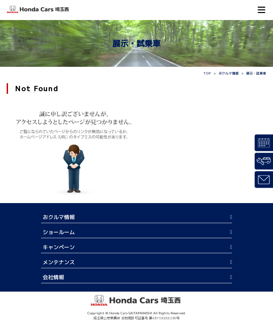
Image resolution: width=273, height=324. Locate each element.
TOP (207, 73)
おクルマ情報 (229, 73)
